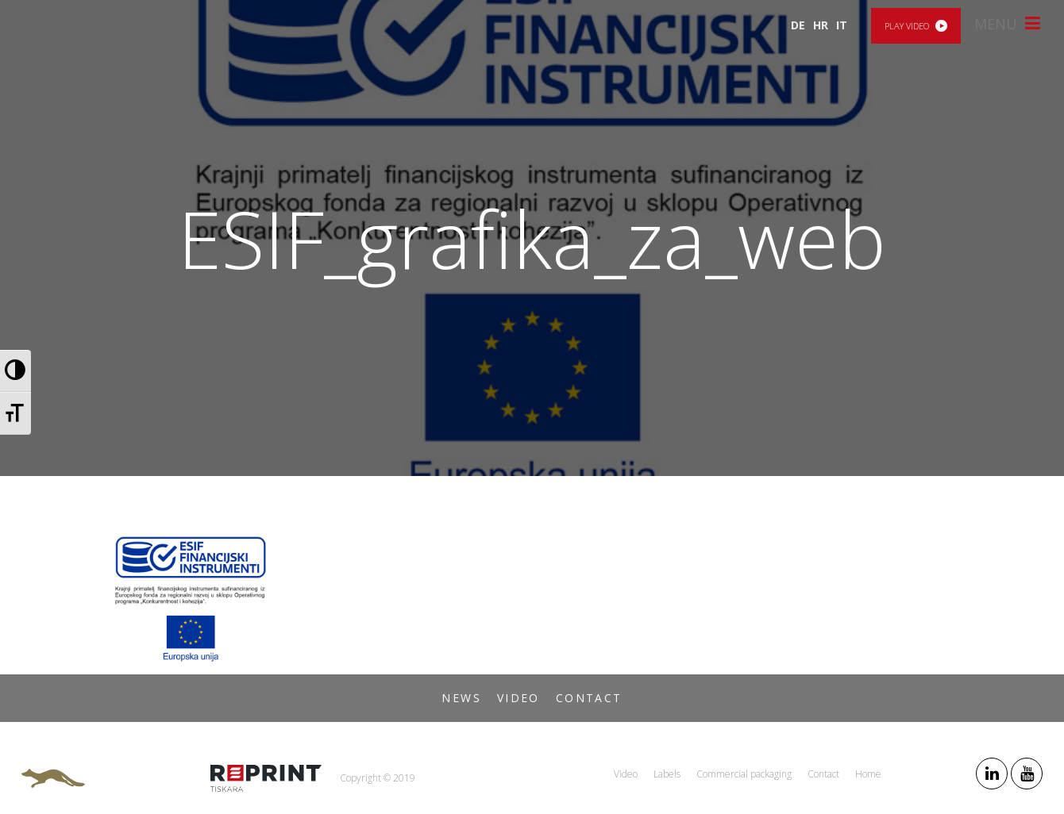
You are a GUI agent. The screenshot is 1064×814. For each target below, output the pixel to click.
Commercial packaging (744, 774)
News (461, 697)
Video (518, 697)
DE (798, 25)
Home (868, 774)
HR (820, 25)
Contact (589, 697)
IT (841, 25)
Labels (666, 774)
